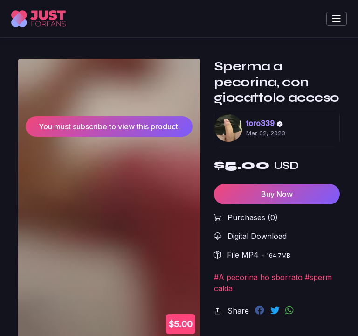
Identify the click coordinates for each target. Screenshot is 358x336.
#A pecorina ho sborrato (258, 277)
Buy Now (277, 194)
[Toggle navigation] (336, 19)
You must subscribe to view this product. (109, 126)
